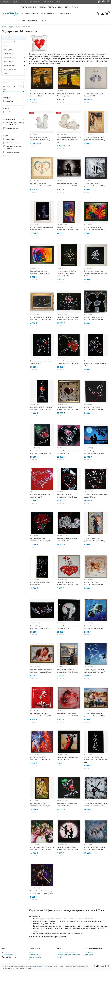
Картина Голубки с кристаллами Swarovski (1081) (68, 540)
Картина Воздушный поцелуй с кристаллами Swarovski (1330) (94, 671)
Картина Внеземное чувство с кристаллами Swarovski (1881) (67, 185)
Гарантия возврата (47, 2)
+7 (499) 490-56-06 (15, 2)
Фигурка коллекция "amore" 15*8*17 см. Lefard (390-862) (40, 138)
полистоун (9, 101)
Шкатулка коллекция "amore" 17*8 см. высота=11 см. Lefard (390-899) (69, 139)
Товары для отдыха (64, 14)
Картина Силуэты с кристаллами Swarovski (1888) (41, 228)
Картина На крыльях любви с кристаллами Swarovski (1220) (40, 627)
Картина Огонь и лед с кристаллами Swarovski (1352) (40, 758)
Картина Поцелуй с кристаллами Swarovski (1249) (95, 496)
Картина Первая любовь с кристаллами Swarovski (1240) (94, 318)
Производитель (9, 119)
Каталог (6, 37)
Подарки (44, 20)
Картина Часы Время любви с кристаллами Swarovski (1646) (94, 848)
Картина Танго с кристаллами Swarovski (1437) (67, 758)
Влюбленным (10, 139)
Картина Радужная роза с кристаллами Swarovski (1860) (40, 272)
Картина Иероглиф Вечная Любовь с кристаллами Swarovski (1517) (95, 759)
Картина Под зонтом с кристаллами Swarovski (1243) (94, 540)
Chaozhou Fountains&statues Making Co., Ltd (15, 123)
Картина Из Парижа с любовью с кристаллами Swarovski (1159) (41, 408)
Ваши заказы (89, 954)
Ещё (4, 156)
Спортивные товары (29, 14)
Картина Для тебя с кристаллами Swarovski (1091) (68, 452)
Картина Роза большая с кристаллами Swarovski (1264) (40, 452)
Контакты (58, 2)
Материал (7, 98)
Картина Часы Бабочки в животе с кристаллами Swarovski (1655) (42, 848)
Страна (6, 108)
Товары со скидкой (29, 7)
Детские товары (71, 7)
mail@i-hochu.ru (8, 954)
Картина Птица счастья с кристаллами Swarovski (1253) (94, 408)
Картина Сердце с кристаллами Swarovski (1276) (41, 496)
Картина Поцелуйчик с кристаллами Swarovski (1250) (94, 583)
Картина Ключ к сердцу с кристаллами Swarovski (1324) (40, 715)
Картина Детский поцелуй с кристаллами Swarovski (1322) (94, 715)
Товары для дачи (47, 14)
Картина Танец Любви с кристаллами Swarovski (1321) (67, 671)
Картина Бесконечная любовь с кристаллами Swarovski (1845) (41, 318)
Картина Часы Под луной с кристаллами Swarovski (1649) (67, 848)
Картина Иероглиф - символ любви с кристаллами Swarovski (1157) (95, 363)
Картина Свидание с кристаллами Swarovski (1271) (42, 362)
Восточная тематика (12, 143)
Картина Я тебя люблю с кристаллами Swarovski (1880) (40, 185)
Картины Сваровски (12, 128)
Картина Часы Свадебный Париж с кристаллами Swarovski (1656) (95, 804)
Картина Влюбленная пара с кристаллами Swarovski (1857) (94, 138)
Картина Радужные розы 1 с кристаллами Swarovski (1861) (94, 228)
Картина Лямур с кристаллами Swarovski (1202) (67, 627)
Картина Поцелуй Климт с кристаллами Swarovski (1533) (40, 804)
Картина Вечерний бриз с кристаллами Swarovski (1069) (94, 452)
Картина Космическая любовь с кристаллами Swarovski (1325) (95, 627)
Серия (5, 136)
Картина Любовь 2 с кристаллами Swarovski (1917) (42, 95)
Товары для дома (55, 7)
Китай (8, 112)
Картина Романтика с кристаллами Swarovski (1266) (40, 540)
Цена (5, 82)
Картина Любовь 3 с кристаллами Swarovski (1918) (69, 95)
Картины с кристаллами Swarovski (13, 147)
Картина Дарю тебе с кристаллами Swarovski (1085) (67, 408)
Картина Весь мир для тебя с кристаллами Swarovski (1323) (67, 715)
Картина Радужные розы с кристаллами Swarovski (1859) (67, 228)
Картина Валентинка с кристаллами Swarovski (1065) (67, 583)
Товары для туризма (29, 20)
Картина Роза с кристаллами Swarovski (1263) (67, 804)
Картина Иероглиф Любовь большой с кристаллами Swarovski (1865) (66, 273)
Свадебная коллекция (13, 152)
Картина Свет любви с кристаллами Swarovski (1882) (94, 185)
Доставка (26, 2)
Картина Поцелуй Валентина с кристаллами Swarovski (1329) (41, 671)
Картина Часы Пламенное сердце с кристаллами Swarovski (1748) (42, 892)
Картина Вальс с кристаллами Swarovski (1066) (40, 583)
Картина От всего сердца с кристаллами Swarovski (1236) (67, 362)
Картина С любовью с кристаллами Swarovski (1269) (67, 496)
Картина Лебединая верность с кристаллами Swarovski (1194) (68, 318)
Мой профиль (89, 952)
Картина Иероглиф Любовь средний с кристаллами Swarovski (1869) (95, 273)
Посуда (43, 7)
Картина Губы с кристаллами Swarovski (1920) (94, 95)
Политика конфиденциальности (66, 952)
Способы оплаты (35, 2)
